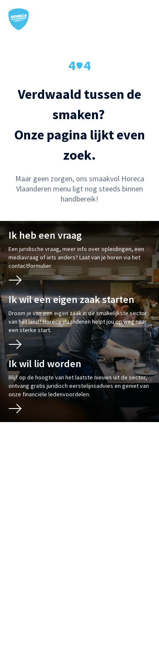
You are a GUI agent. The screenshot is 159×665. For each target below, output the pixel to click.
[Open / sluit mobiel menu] (145, 19)
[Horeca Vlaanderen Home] (18, 19)
